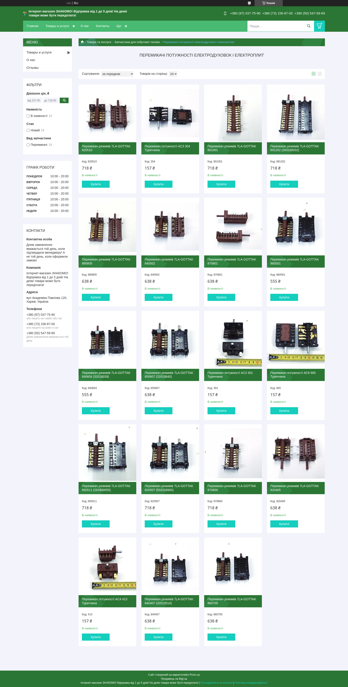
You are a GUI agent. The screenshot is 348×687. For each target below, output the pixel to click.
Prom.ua (195, 674)
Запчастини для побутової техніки (137, 42)
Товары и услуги (57, 26)
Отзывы (32, 67)
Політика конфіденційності (251, 682)
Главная (32, 26)
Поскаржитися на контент (216, 682)
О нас (85, 26)
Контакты (102, 26)
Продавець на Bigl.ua (174, 678)
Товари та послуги (99, 42)
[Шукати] (308, 26)
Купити (96, 184)
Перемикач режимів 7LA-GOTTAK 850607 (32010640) (169, 375)
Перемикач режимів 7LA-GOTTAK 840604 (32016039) (106, 375)
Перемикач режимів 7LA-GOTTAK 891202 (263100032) (294, 148)
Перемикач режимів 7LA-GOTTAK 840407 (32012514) (169, 601)
